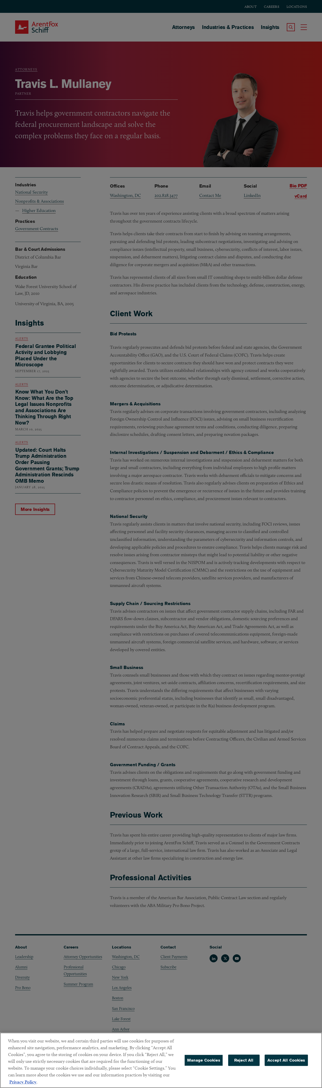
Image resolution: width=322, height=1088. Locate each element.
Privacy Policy (22, 1084)
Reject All (244, 1062)
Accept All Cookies (286, 1062)
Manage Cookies (203, 1062)
